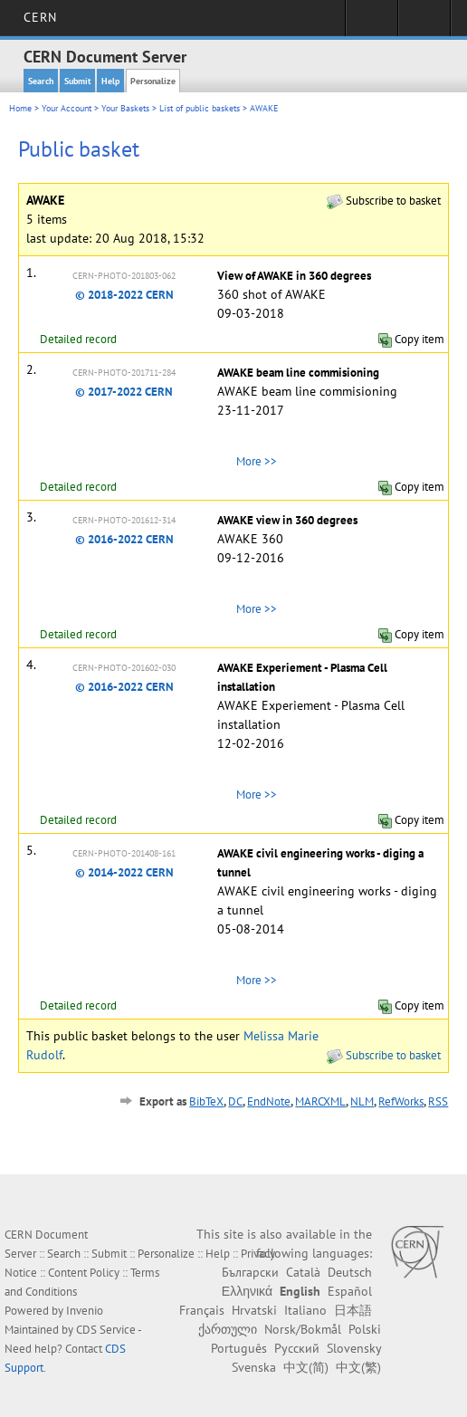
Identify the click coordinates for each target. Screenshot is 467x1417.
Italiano (305, 1310)
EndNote (269, 1101)
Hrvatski (254, 1310)
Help (110, 81)
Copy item (411, 339)
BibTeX (206, 1101)
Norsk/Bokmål (302, 1329)
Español (350, 1291)
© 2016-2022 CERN (124, 539)
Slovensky (354, 1348)
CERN (40, 17)
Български (250, 1272)
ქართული (227, 1329)
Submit (77, 81)
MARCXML (320, 1101)
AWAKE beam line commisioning (298, 372)
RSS (438, 1101)
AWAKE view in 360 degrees (287, 520)
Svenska (254, 1367)
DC (235, 1101)
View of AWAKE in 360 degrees (294, 275)
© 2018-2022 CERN (124, 294)
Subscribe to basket (384, 200)
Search (40, 81)
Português (239, 1348)
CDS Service (106, 1329)
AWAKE (264, 108)
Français (201, 1310)
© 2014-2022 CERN (124, 872)
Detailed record (78, 339)
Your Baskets (125, 108)
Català (303, 1272)
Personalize (153, 81)
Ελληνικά (247, 1291)
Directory (424, 23)
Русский (296, 1348)
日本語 (353, 1310)
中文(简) (306, 1367)
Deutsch (350, 1272)
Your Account (66, 108)
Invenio (84, 1310)
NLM (362, 1101)
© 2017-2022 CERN (124, 391)
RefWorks (401, 1101)
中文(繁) (358, 1367)
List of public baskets (199, 108)
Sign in (371, 23)
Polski (364, 1329)
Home (20, 108)
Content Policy (83, 1272)
